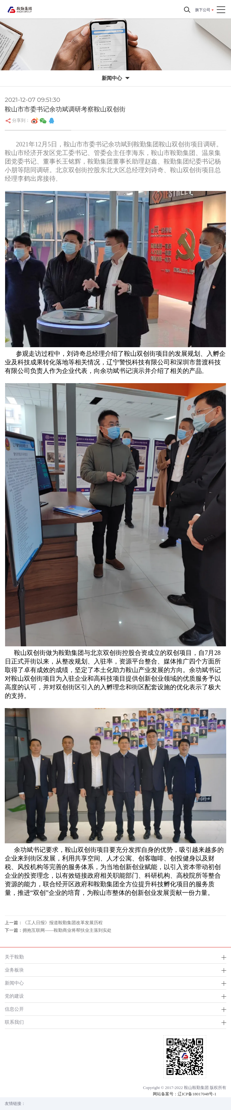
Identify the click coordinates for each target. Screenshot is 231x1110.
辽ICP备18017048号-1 (197, 1094)
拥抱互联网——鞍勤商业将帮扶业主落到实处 (67, 930)
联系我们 (14, 1022)
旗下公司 (202, 10)
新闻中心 (14, 983)
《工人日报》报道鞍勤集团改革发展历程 (63, 922)
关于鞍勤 (14, 956)
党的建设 (14, 996)
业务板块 (14, 970)
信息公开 (14, 1009)
